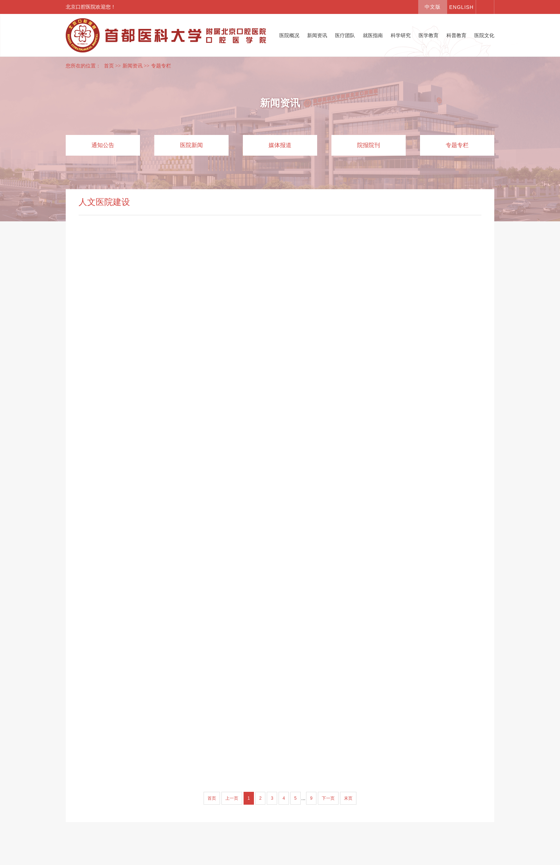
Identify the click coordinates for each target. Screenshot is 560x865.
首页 (109, 66)
